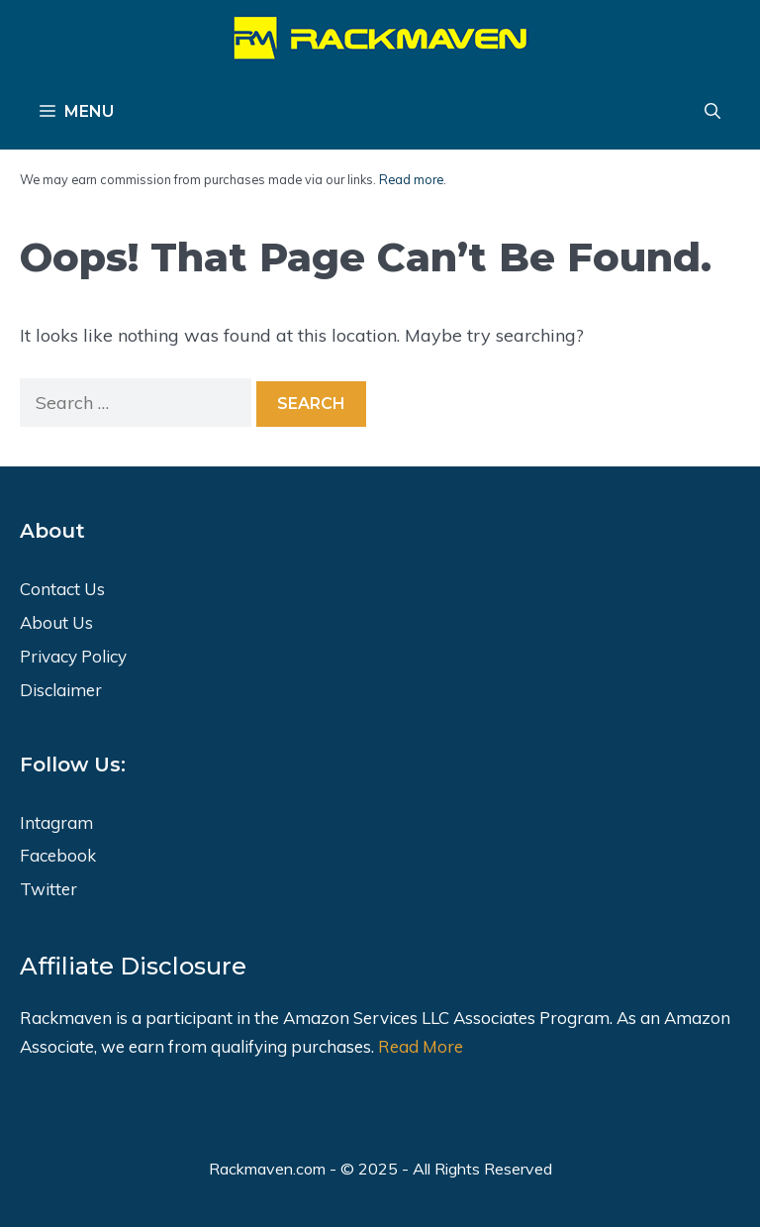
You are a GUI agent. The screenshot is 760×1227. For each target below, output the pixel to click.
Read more (411, 179)
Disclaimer (61, 689)
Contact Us (62, 588)
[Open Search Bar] (712, 112)
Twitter (48, 888)
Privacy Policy (73, 656)
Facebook (58, 855)
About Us (56, 622)
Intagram (56, 822)
